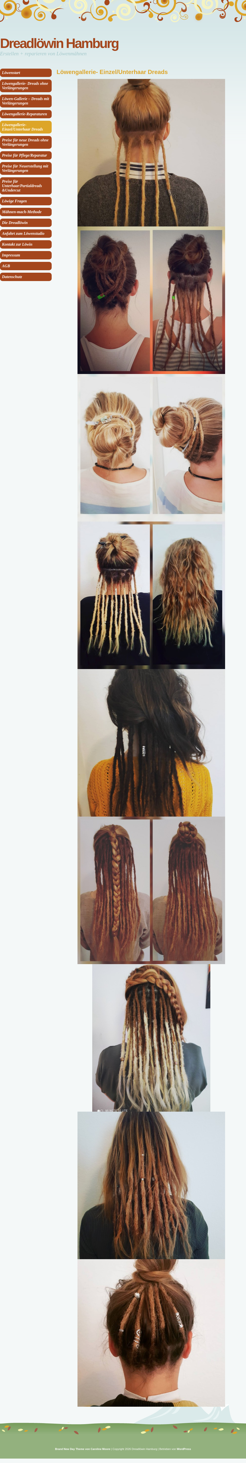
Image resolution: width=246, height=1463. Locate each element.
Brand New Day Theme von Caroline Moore (82, 1449)
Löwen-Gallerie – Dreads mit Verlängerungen (25, 101)
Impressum (11, 255)
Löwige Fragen (14, 201)
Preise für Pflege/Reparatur (24, 155)
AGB (6, 266)
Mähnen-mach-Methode (22, 212)
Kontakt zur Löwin (17, 244)
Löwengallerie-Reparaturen (24, 114)
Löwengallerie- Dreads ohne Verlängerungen (25, 85)
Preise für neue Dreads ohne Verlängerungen (25, 142)
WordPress (184, 1449)
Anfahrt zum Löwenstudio (23, 233)
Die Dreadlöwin (15, 223)
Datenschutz (12, 277)
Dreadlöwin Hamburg (59, 43)
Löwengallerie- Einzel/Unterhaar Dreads (22, 127)
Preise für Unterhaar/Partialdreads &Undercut (22, 185)
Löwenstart (11, 73)
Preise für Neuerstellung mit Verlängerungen (25, 168)
